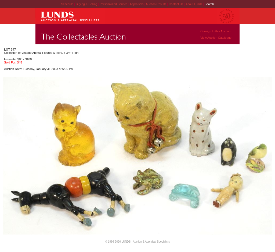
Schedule (67, 4)
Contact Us (176, 4)
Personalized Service (114, 4)
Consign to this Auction (215, 31)
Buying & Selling (87, 4)
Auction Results (156, 4)
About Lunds (194, 4)
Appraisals (137, 4)
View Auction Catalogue (215, 37)
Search (209, 4)
